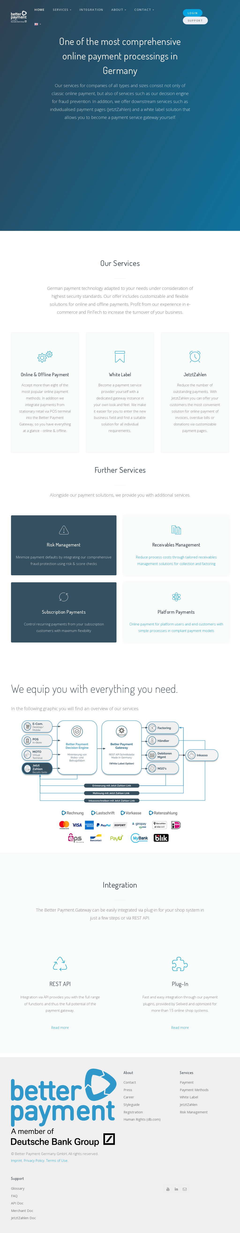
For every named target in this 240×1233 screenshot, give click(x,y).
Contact (144, 9)
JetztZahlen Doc (24, 1218)
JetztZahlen (189, 1104)
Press (128, 1089)
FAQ (14, 1195)
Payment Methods (195, 1089)
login (193, 12)
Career (129, 1096)
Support (195, 19)
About (119, 9)
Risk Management (194, 1112)
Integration (92, 9)
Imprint (16, 1159)
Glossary (18, 1187)
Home (40, 9)
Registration (133, 1112)
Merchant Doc (22, 1210)
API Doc (17, 1202)
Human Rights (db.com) (142, 1119)
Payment (187, 1081)
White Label (189, 1096)
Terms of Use (57, 1159)
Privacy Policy (34, 1159)
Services (62, 9)
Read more (60, 1030)
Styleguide (132, 1104)
